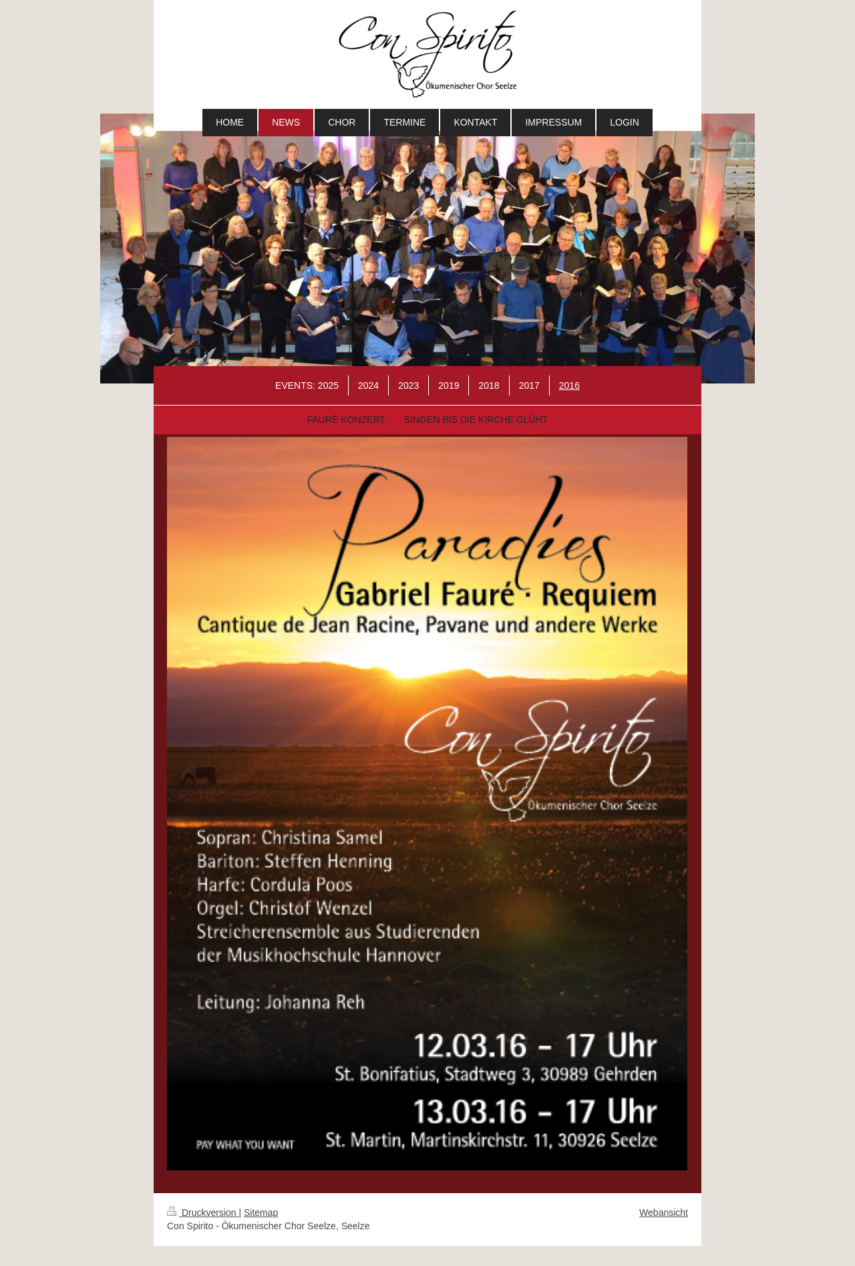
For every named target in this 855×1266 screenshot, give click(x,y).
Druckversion (202, 1212)
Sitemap (261, 1212)
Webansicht (663, 1212)
